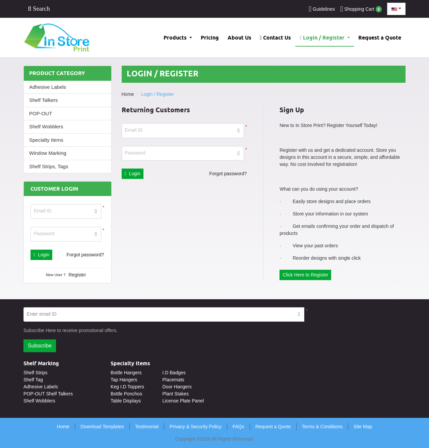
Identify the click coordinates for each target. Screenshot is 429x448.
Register (77, 274)
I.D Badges (173, 372)
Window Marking (47, 153)
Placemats (173, 379)
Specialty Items (46, 140)
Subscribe (40, 345)
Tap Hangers (124, 379)
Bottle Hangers (126, 372)
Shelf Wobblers (46, 126)
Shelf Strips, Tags (48, 166)
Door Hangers (176, 386)
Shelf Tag (33, 379)
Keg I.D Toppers (127, 386)
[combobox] (396, 9)
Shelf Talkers (43, 100)
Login (41, 254)
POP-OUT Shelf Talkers (48, 393)
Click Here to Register (305, 274)
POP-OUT (40, 113)
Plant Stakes (175, 393)
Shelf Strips (35, 372)
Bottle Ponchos (126, 393)
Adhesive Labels (47, 87)
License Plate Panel (183, 400)
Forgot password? (85, 254)
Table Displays (126, 400)
